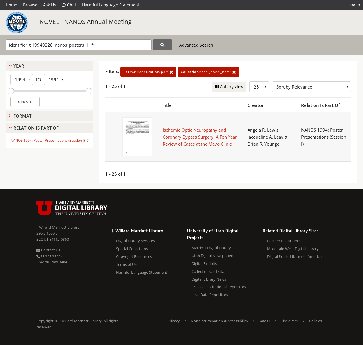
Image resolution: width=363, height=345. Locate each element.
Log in (354, 5)
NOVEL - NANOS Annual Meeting (85, 21)
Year (18, 66)
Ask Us (49, 5)
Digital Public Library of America (294, 256)
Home (11, 5)
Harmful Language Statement (110, 5)
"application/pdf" (148, 72)
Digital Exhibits (204, 263)
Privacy (173, 320)
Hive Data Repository (210, 294)
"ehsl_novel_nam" (208, 72)
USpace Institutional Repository (219, 286)
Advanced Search (196, 45)
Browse (30, 5)
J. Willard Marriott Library (58, 227)
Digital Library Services (135, 240)
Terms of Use (127, 264)
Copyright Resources (134, 256)
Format (22, 116)
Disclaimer (289, 320)
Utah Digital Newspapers (213, 255)
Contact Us (48, 249)
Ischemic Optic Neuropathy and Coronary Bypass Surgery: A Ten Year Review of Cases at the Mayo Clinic (200, 137)
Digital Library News (209, 279)
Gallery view (231, 86)
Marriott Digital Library (211, 247)
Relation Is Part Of (36, 128)
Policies (315, 320)
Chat (69, 5)
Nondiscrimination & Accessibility (219, 320)
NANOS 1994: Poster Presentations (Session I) (47, 140)
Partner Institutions (284, 240)
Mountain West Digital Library (293, 248)
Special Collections (132, 248)
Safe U (264, 320)
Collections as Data (208, 271)
